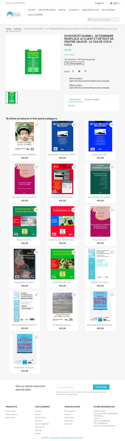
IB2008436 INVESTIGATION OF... (24, 325)
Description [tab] (75, 99)
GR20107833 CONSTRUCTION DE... (62, 155)
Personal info (69, 411)
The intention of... (100, 240)
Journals (73, 10)
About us (39, 421)
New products (12, 414)
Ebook (62, 10)
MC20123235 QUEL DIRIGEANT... (25, 155)
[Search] (103, 19)
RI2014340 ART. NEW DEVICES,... (62, 240)
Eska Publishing (47, 10)
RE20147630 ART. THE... (62, 282)
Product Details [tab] (92, 99)
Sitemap (38, 430)
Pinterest (85, 71)
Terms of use (40, 417)
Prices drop (10, 411)
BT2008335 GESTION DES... (62, 197)
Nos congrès (35, 14)
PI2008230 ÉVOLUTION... (25, 282)
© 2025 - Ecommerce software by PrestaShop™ (62, 437)
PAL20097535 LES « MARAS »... (100, 197)
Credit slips (69, 417)
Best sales (10, 417)
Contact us (39, 427)
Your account (72, 406)
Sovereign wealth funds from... (24, 197)
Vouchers (68, 424)
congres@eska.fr (108, 426)
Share (73, 71)
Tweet (79, 71)
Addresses (68, 421)
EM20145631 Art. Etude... (24, 367)
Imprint (38, 414)
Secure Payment (42, 424)
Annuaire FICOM (90, 10)
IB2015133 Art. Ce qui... (100, 282)
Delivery (38, 411)
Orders (67, 414)
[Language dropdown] (100, 3)
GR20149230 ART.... (100, 155)
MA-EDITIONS (108, 10)
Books (32, 10)
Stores (38, 433)
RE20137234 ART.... (24, 240)
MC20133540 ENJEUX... (62, 325)
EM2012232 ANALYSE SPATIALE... (100, 325)
